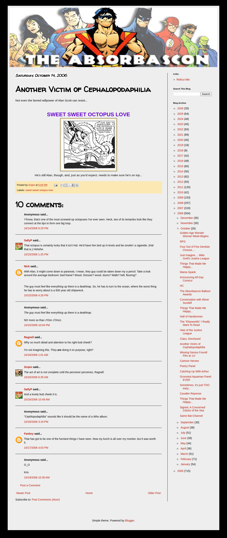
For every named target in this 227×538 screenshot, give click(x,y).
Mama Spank (188, 272)
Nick (27, 266)
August (185, 427)
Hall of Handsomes (191, 316)
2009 (180, 197)
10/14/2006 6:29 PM (36, 228)
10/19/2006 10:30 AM (37, 477)
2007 (180, 208)
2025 (180, 113)
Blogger (129, 520)
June (183, 438)
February (186, 459)
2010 (180, 192)
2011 (180, 187)
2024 (180, 118)
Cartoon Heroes (189, 360)
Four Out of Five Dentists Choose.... (195, 248)
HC (182, 285)
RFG (183, 241)
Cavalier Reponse (190, 393)
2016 (180, 160)
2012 (180, 181)
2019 (180, 145)
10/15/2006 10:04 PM (37, 325)
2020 (180, 139)
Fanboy (29, 433)
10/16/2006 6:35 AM (36, 377)
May (183, 443)
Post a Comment (30, 485)
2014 (180, 171)
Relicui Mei (183, 79)
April (183, 448)
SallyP (28, 240)
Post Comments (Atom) (46, 499)
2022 (180, 129)
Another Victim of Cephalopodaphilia (192, 345)
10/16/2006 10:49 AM (37, 399)
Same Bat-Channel (191, 415)
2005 (180, 470)
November (187, 223)
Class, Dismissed (190, 338)
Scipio (28, 367)
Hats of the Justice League (191, 332)
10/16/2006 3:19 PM (36, 421)
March (184, 453)
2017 (180, 155)
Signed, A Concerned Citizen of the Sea (192, 409)
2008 (180, 202)
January (185, 464)
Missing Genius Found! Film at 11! (193, 354)
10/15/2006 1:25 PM (36, 254)
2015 (180, 166)
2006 (180, 213)
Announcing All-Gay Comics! (192, 279)
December (187, 217)
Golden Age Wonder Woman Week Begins (194, 234)
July (183, 432)
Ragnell (29, 337)
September (187, 422)
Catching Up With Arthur (194, 371)
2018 (180, 150)
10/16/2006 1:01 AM (36, 354)
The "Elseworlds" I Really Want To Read (195, 323)
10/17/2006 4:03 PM (36, 447)
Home (89, 493)
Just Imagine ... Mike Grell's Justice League (194, 257)
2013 (180, 176)
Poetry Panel (187, 366)
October (185, 228)
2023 (180, 124)
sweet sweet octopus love (39, 190)
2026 (180, 108)
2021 (180, 134)
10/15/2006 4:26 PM (36, 295)
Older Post (154, 493)
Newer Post (23, 493)
